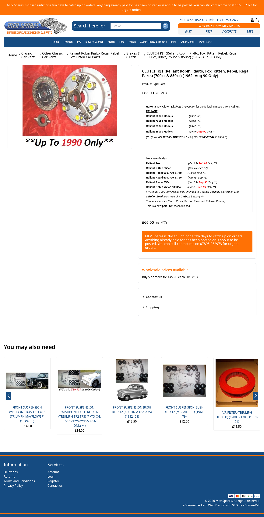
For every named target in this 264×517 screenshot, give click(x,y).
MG (79, 41)
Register (53, 481)
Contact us (55, 485)
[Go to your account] (252, 20)
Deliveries (11, 472)
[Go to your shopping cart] (257, 20)
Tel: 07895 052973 (192, 20)
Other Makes (188, 41)
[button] (255, 396)
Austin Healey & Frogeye (153, 41)
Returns (9, 476)
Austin (132, 41)
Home (55, 41)
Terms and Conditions (19, 481)
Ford (121, 41)
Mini (173, 41)
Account (53, 472)
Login (51, 476)
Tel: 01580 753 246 (223, 20)
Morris (111, 41)
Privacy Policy (13, 485)
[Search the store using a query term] (135, 26)
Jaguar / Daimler (94, 41)
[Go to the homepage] (36, 26)
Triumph (68, 41)
